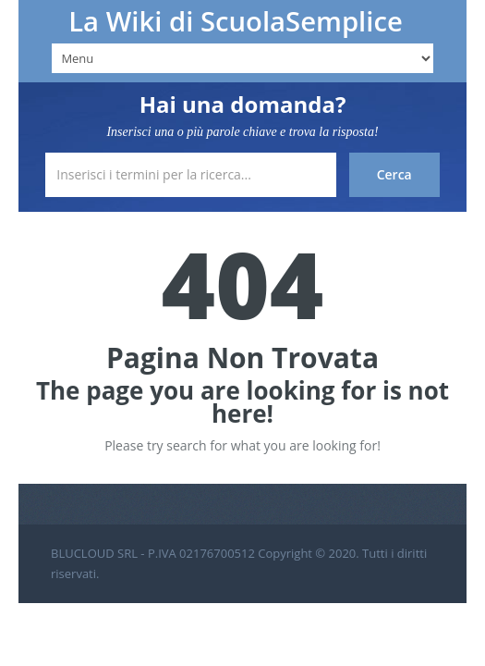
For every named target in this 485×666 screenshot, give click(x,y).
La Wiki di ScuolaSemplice (235, 21)
